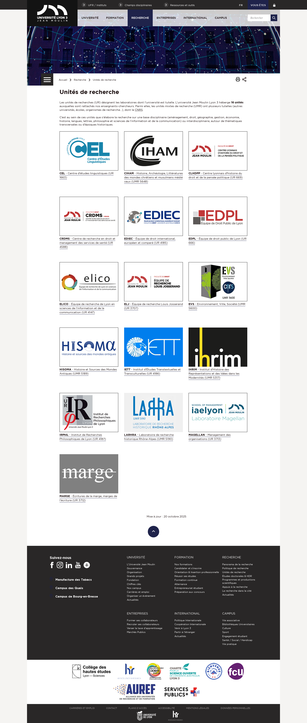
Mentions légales (197, 708)
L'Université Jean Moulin (141, 564)
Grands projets (135, 576)
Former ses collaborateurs (142, 620)
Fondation (133, 580)
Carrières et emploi (138, 592)
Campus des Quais (69, 587)
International (195, 17)
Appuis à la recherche (234, 587)
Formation (115, 17)
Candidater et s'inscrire (187, 568)
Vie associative (231, 620)
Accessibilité (166, 708)
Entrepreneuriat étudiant (188, 588)
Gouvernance (134, 568)
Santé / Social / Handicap (237, 640)
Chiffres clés (134, 584)
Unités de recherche (104, 80)
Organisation (134, 572)
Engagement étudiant (234, 636)
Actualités (132, 599)
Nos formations (183, 564)
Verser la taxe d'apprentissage (144, 628)
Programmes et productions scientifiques (238, 581)
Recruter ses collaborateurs (143, 624)
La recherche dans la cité (236, 590)
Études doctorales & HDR (237, 576)
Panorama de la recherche (237, 564)
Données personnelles (235, 708)
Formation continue (185, 580)
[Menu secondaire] (47, 79)
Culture (226, 628)
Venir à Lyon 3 (182, 628)
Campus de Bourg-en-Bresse (76, 596)
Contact (111, 708)
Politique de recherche (235, 568)
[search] (262, 17)
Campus (221, 17)
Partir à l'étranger (184, 632)
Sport (225, 632)
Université (89, 17)
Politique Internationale (187, 620)
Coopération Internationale (190, 624)
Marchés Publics (136, 632)
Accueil (63, 80)
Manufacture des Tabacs (73, 579)
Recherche (140, 17)
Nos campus (134, 588)
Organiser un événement (141, 596)
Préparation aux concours (189, 592)
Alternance (180, 584)
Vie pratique (229, 644)
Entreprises (166, 17)
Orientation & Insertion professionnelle (196, 572)
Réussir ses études (185, 576)
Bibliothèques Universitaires (238, 624)
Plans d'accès (137, 708)
